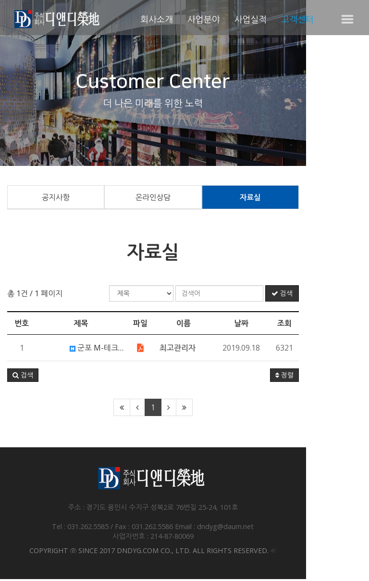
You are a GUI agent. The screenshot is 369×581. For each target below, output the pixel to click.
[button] (22, 377)
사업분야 (203, 19)
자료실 (302, 198)
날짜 (304, 325)
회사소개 (156, 19)
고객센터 (297, 19)
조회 (347, 325)
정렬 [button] (347, 377)
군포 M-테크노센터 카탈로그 (120, 349)
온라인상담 (184, 198)
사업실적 (250, 19)
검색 (345, 295)
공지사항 (66, 198)
